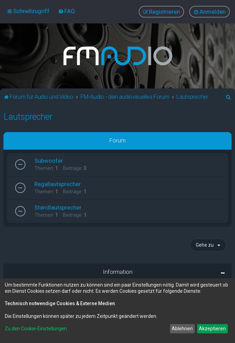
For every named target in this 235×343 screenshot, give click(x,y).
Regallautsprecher (57, 183)
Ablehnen (182, 328)
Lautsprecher (27, 116)
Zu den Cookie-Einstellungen (36, 328)
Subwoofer (48, 160)
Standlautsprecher (58, 207)
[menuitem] (66, 11)
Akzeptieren (212, 328)
